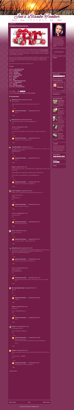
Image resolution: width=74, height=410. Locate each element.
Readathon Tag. (60, 133)
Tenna (13, 230)
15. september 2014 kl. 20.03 (26, 248)
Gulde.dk (15, 83)
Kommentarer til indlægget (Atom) (32, 406)
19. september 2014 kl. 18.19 (34, 297)
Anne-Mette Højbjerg (16, 147)
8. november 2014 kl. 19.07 (33, 362)
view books (63, 90)
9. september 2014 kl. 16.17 (21, 166)
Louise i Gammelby (16, 190)
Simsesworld (17, 73)
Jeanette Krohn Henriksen (20, 110)
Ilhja (14, 79)
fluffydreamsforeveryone (20, 80)
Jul (26, 93)
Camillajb (16, 72)
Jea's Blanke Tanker (19, 69)
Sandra (13, 306)
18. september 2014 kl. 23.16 (34, 277)
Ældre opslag (46, 402)
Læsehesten (16, 76)
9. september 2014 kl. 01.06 (33, 110)
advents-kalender (44, 50)
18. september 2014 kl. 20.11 (22, 267)
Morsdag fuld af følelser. (60, 117)
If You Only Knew (20, 86)
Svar (13, 105)
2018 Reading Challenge (59, 82)
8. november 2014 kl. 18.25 (22, 350)
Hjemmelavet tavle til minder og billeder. (61, 101)
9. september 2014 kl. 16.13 (33, 158)
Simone (13, 166)
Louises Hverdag (17, 75)
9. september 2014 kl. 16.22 (26, 190)
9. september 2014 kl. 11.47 (27, 147)
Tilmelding (33, 93)
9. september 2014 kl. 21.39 (33, 221)
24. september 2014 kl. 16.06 (34, 337)
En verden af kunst (17, 85)
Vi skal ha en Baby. (61, 125)
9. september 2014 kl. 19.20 (20, 230)
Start (29, 402)
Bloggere (23, 93)
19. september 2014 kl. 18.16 (21, 306)
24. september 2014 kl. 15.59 (23, 326)
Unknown (14, 350)
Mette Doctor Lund (16, 99)
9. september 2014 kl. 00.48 (26, 99)
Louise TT (14, 326)
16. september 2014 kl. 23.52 (34, 259)
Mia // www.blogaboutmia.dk (18, 287)
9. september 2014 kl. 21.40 (33, 239)
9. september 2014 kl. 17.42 (21, 213)
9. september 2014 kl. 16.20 (33, 181)
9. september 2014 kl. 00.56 (21, 127)
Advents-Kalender (17, 93)
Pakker (29, 93)
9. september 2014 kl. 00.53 (26, 119)
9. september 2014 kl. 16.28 (33, 204)
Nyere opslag (12, 402)
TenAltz (15, 78)
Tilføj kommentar (13, 371)
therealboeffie (18, 82)
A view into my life (17, 70)
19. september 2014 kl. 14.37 (31, 287)
